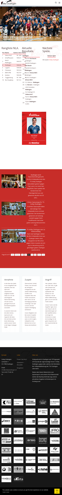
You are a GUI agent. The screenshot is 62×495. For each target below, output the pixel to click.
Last (43, 254)
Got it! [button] (57, 491)
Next (39, 254)
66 (32, 254)
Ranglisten (20, 368)
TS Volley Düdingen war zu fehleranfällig (36, 230)
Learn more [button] (6, 492)
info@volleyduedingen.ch (9, 370)
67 (35, 254)
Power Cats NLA (22, 359)
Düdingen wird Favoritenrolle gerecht (36, 176)
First (12, 254)
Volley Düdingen (54, 60)
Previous (17, 254)
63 (22, 254)
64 (25, 254)
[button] (3, 24)
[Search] (55, 2)
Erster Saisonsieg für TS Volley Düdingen (36, 203)
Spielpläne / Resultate (20, 364)
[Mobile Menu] (59, 2)
